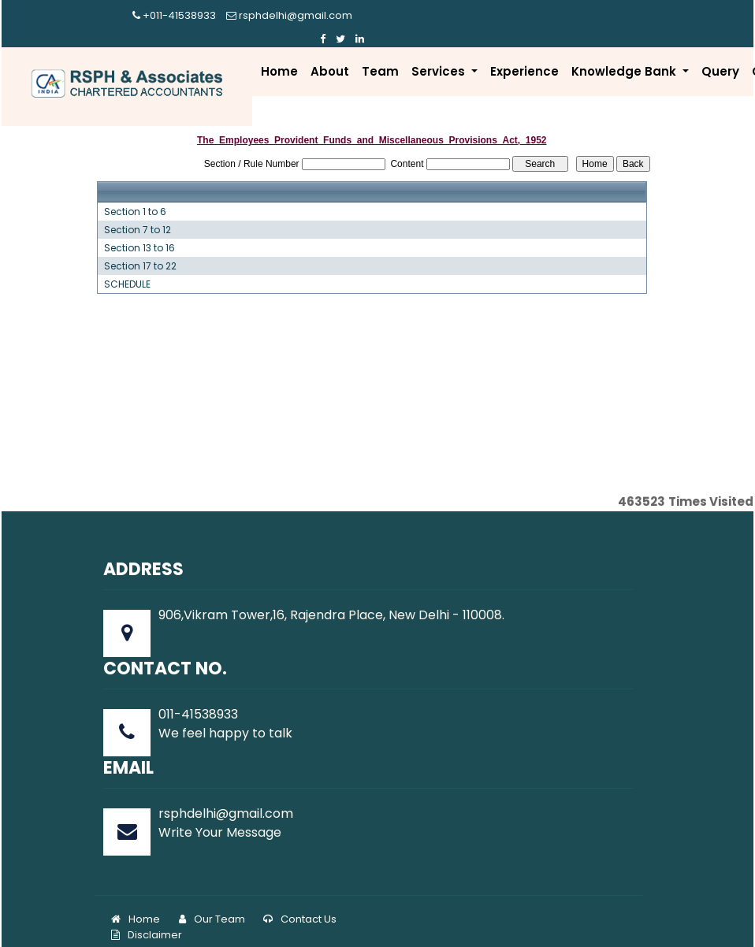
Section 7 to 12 (137, 214)
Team (380, 55)
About (330, 55)
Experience (524, 55)
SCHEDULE (127, 268)
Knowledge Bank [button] (625, 55)
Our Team (212, 904)
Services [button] (439, 55)
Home (279, 55)
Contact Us (300, 904)
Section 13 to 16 (139, 232)
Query (720, 55)
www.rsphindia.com (519, 925)
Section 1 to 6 (135, 196)
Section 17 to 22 (140, 250)
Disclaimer (146, 919)
